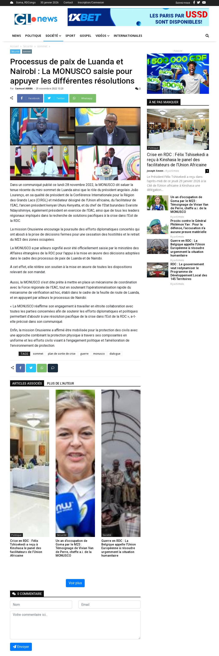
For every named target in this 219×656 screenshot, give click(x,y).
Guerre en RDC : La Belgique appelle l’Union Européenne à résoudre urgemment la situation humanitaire (187, 248)
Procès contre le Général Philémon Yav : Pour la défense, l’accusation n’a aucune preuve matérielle (188, 226)
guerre (84, 353)
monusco (99, 353)
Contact (68, 2)
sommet (42, 46)
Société (53, 36)
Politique (33, 36)
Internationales (128, 36)
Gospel (85, 36)
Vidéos (103, 36)
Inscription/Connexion (91, 2)
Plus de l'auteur (60, 383)
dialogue (115, 353)
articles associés (27, 383)
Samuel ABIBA (24, 88)
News (16, 36)
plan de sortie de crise (61, 353)
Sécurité (28, 46)
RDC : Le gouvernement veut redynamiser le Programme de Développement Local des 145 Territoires (188, 271)
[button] (78, 17)
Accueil (14, 46)
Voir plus (75, 583)
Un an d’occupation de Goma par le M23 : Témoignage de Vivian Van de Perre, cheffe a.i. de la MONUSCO (189, 204)
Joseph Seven (155, 170)
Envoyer (21, 647)
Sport (70, 36)
